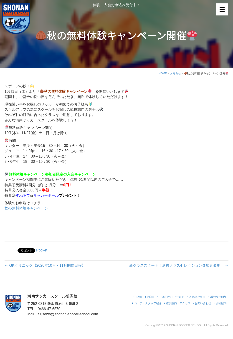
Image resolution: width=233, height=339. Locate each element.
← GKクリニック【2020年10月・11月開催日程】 (45, 265)
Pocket (41, 250)
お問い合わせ (202, 303)
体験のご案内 (217, 297)
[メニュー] (222, 9)
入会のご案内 (196, 297)
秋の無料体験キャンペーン (26, 208)
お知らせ (175, 73)
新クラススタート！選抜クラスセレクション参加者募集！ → (178, 265)
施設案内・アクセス (177, 303)
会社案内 (220, 303)
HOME (163, 73)
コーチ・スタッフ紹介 (146, 303)
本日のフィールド (172, 297)
